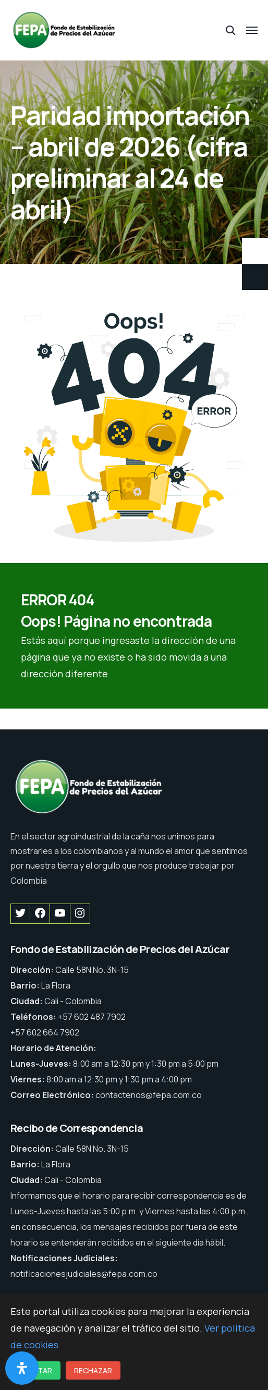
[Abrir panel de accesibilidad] (22, 1368)
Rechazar (93, 1370)
